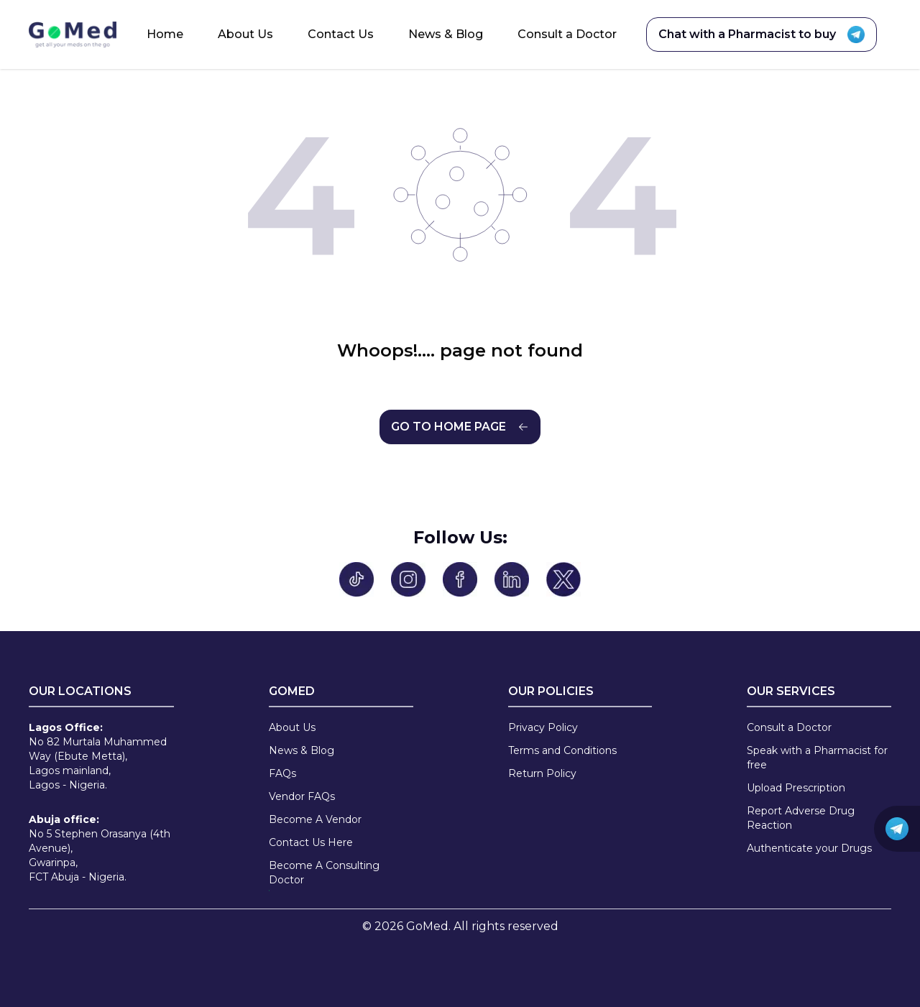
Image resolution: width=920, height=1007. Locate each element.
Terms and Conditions (562, 750)
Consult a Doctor (567, 34)
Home (165, 34)
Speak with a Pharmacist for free (817, 757)
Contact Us (341, 34)
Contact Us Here (311, 842)
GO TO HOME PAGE (460, 426)
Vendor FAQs (302, 796)
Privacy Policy (543, 727)
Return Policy (542, 773)
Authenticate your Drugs (809, 848)
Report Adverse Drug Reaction (801, 818)
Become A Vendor (315, 819)
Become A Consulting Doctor (324, 872)
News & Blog (445, 34)
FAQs (282, 773)
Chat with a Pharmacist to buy (761, 34)
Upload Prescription (796, 787)
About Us (245, 34)
